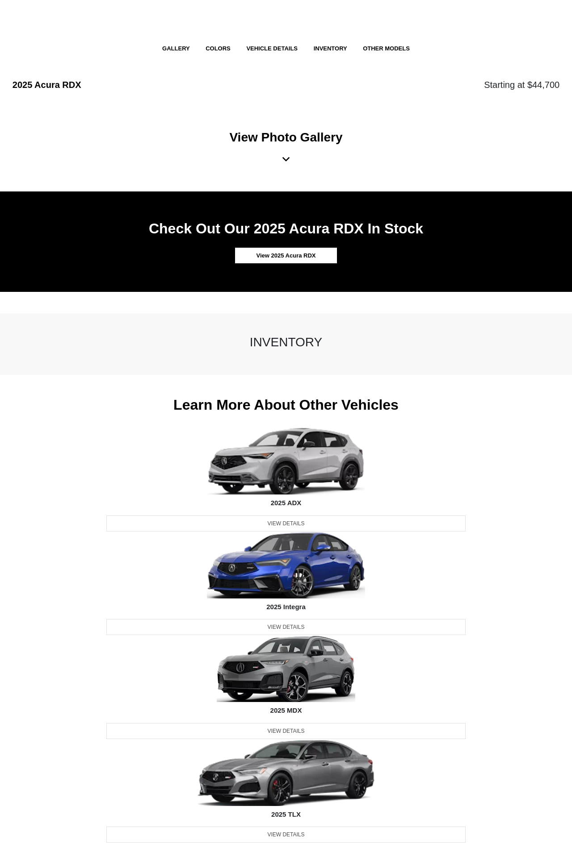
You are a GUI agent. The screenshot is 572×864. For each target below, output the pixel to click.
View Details (285, 523)
